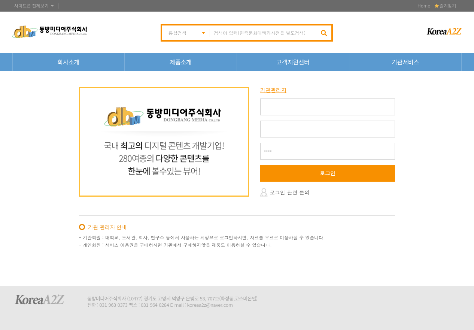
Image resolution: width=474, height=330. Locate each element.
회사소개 (69, 61)
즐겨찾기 (448, 5)
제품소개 (181, 61)
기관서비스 (405, 61)
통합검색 (177, 33)
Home (423, 5)
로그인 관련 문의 (290, 192)
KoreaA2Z (40, 299)
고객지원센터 (292, 61)
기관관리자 (273, 90)
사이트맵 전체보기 (31, 5)
